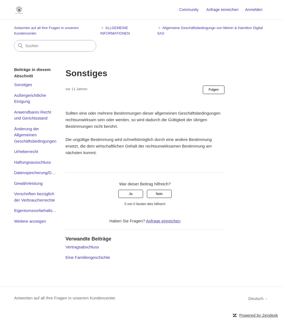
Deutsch (258, 298)
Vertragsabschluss (82, 247)
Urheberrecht (26, 151)
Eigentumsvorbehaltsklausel (35, 210)
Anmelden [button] (254, 9)
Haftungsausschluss (32, 162)
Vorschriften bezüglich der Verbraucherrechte (34, 196)
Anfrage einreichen (222, 9)
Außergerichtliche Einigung (30, 98)
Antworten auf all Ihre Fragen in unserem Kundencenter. (65, 298)
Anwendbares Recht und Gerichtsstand (32, 115)
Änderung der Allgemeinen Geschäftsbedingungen (35, 134)
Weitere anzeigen (30, 221)
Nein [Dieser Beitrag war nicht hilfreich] (159, 194)
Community (189, 9)
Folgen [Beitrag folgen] (214, 90)
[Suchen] (55, 45)
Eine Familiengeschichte (87, 257)
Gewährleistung (28, 183)
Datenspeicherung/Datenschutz (35, 172)
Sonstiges (23, 84)
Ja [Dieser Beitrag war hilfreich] (130, 194)
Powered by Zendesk (258, 315)
